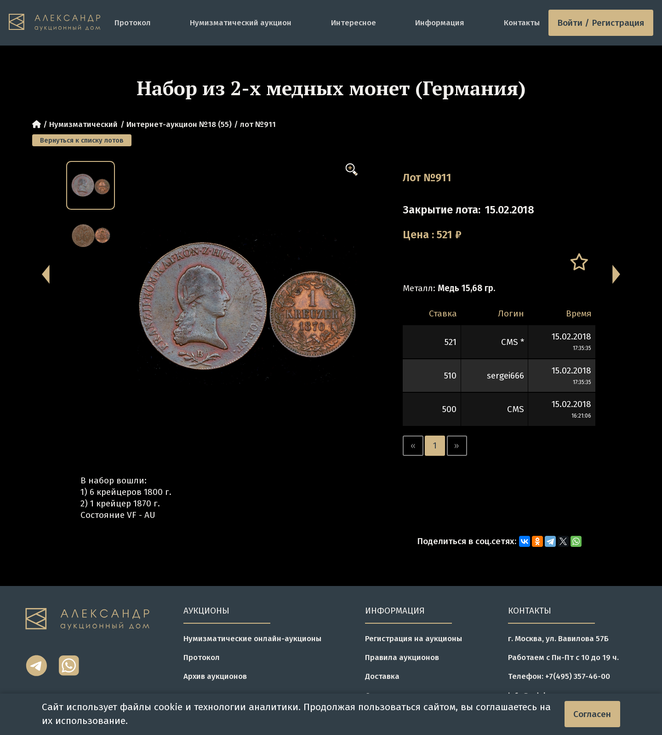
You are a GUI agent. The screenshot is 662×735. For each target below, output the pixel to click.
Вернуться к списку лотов (82, 140)
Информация (439, 22)
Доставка (382, 676)
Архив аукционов (215, 676)
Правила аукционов (402, 657)
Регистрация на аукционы (413, 638)
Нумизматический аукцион (240, 22)
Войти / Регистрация (600, 22)
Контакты (522, 22)
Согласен (592, 714)
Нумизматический (83, 124)
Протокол (132, 22)
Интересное (353, 22)
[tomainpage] (57, 23)
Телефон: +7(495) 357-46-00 (559, 676)
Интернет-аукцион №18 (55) (179, 124)
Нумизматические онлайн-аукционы (252, 638)
